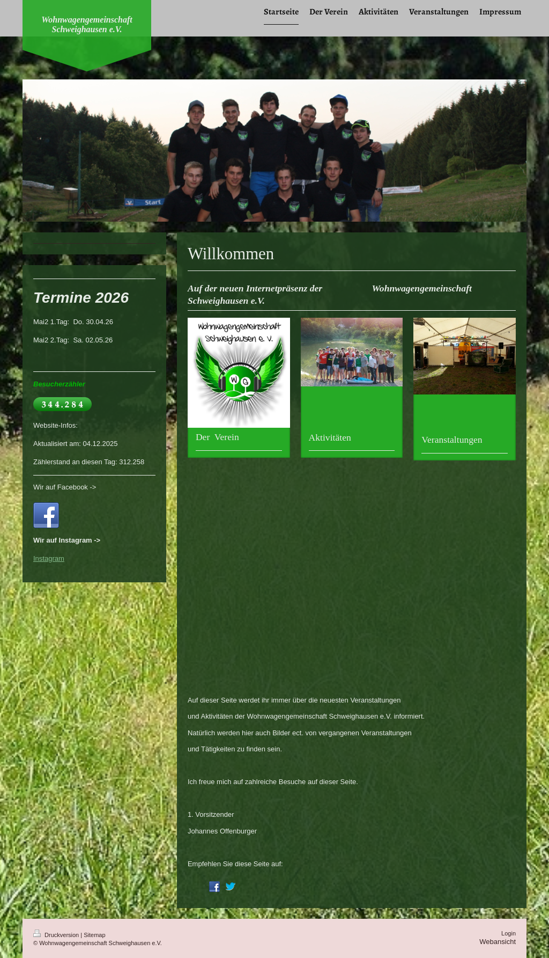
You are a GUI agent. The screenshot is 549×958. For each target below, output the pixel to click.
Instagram (48, 558)
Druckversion (56, 935)
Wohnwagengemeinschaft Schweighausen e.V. (86, 24)
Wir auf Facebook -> (64, 487)
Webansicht (497, 942)
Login (508, 933)
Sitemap (94, 935)
